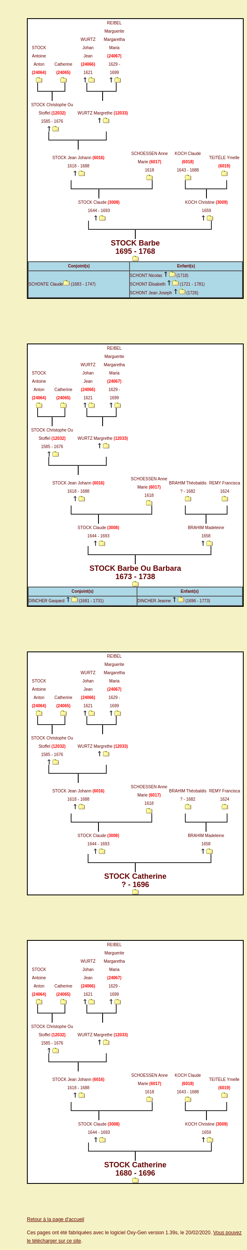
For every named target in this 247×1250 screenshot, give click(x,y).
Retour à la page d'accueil (55, 1219)
